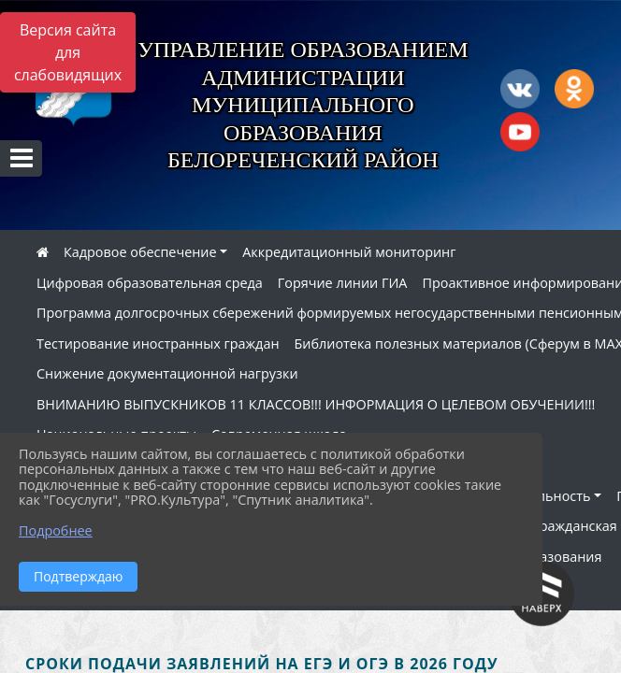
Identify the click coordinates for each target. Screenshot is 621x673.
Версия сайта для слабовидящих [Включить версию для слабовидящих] (68, 52)
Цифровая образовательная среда (149, 283)
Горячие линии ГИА (343, 283)
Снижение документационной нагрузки (167, 373)
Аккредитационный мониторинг (348, 252)
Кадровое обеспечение (140, 252)
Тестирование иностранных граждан (158, 343)
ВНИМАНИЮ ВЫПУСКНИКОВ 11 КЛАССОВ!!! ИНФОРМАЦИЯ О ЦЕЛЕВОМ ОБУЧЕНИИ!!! (315, 404)
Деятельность (544, 496)
